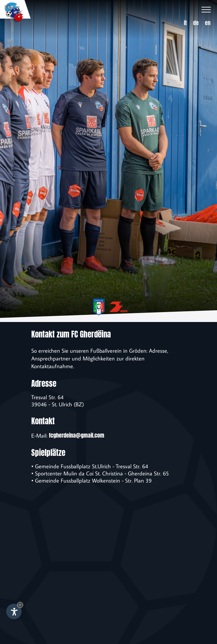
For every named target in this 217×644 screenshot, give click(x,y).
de (196, 23)
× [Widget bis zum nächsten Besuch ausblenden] (20, 604)
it (185, 23)
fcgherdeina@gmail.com (76, 435)
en (207, 23)
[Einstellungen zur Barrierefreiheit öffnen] (14, 611)
